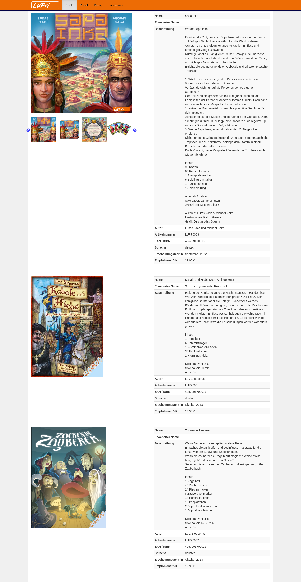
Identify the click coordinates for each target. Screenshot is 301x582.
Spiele (69, 5)
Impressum (116, 5)
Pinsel (84, 5)
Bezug (98, 5)
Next (135, 130)
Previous (28, 130)
